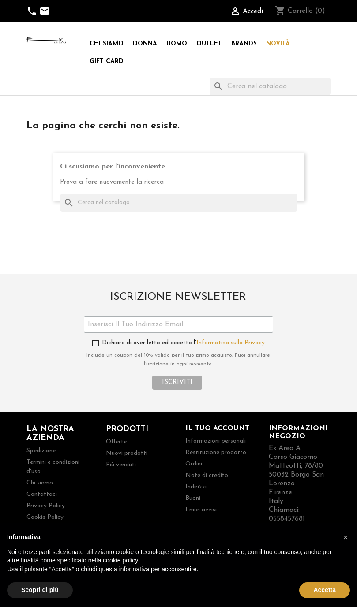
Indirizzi (196, 487)
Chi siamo (107, 44)
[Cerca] (270, 86)
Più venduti (121, 465)
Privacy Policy (45, 506)
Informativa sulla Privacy (230, 342)
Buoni (192, 498)
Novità (278, 44)
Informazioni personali (215, 441)
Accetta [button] (324, 589)
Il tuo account (217, 428)
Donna (145, 44)
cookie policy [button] (120, 560)
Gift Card (107, 61)
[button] (345, 537)
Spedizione (41, 450)
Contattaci (41, 494)
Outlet (209, 44)
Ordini (193, 464)
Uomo (176, 44)
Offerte (116, 442)
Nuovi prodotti (126, 453)
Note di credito (206, 475)
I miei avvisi (201, 509)
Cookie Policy (45, 517)
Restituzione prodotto (215, 452)
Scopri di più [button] (40, 589)
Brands (244, 44)
